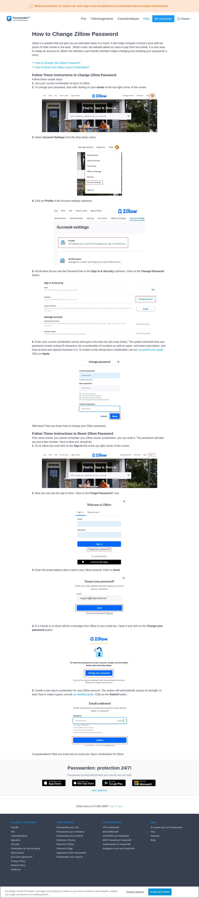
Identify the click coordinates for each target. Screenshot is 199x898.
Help (146, 18)
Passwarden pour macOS (69, 857)
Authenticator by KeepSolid (117, 844)
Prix (83, 18)
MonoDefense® (111, 831)
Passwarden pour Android (69, 835)
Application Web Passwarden (71, 852)
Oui (112, 806)
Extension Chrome (65, 840)
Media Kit (16, 869)
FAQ (153, 831)
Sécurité (15, 844)
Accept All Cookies (160, 892)
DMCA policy (17, 852)
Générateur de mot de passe (25, 848)
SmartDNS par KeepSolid (116, 835)
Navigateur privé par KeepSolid (119, 848)
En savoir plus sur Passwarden (166, 827)
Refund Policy (18, 865)
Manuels (155, 835)
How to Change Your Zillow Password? (57, 63)
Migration (16, 840)
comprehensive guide (150, 349)
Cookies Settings (135, 892)
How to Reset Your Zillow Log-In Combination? (62, 67)
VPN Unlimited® (111, 827)
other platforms (99, 790)
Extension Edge (64, 848)
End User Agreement (21, 857)
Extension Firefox (65, 844)
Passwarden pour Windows (70, 831)
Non (120, 806)
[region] (99, 892)
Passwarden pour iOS (67, 827)
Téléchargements (101, 18)
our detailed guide (83, 694)
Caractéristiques (128, 18)
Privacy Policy (18, 861)
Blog (153, 840)
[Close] (193, 892)
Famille (14, 827)
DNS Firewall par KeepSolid (117, 840)
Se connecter (163, 18)
